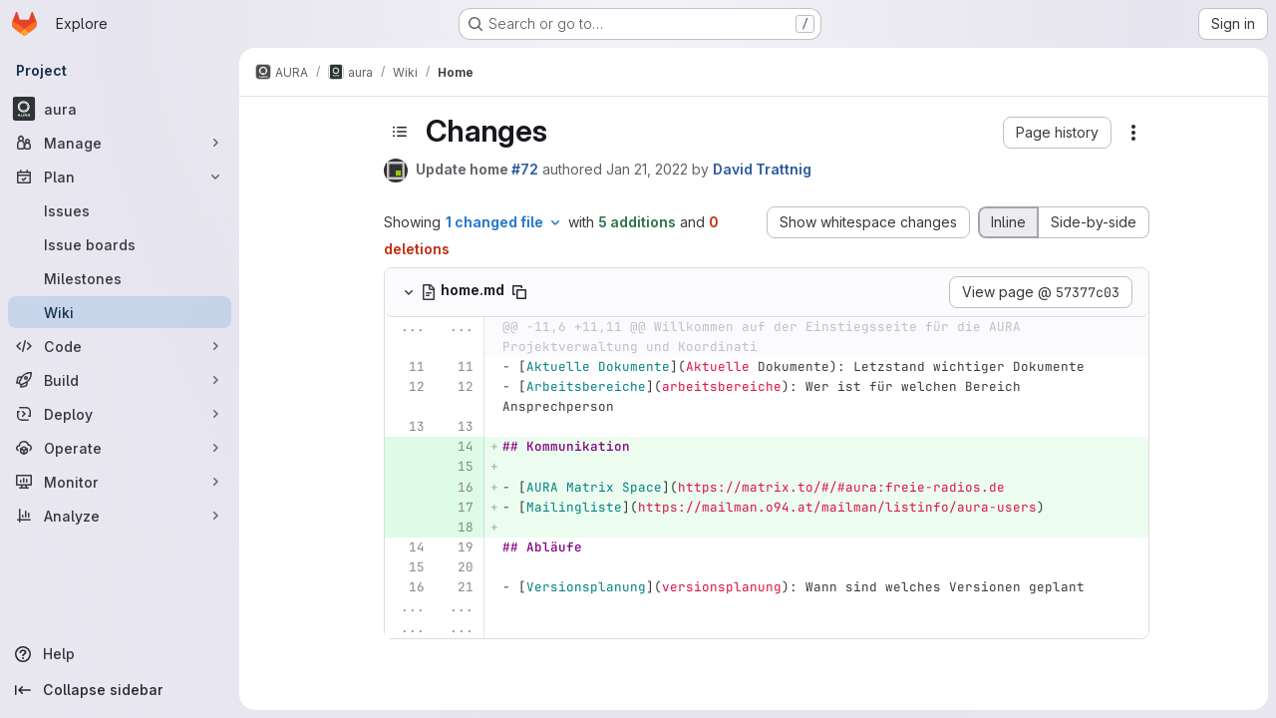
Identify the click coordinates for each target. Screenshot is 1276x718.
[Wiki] (119, 312)
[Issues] (119, 210)
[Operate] (119, 448)
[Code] (119, 346)
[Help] (119, 654)
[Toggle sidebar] (400, 132)
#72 (524, 169)
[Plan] (119, 176)
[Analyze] (119, 516)
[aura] (119, 109)
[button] (1057, 133)
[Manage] (119, 143)
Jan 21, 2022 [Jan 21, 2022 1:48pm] (647, 169)
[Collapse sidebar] (119, 690)
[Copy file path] (519, 292)
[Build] (119, 380)
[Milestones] (119, 278)
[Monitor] (119, 482)
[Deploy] (119, 414)
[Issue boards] (119, 244)
